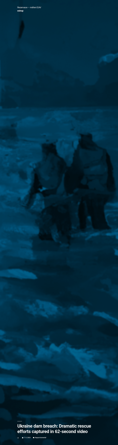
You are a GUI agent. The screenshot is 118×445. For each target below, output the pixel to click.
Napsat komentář (40, 437)
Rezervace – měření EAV (29, 7)
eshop (20, 10)
